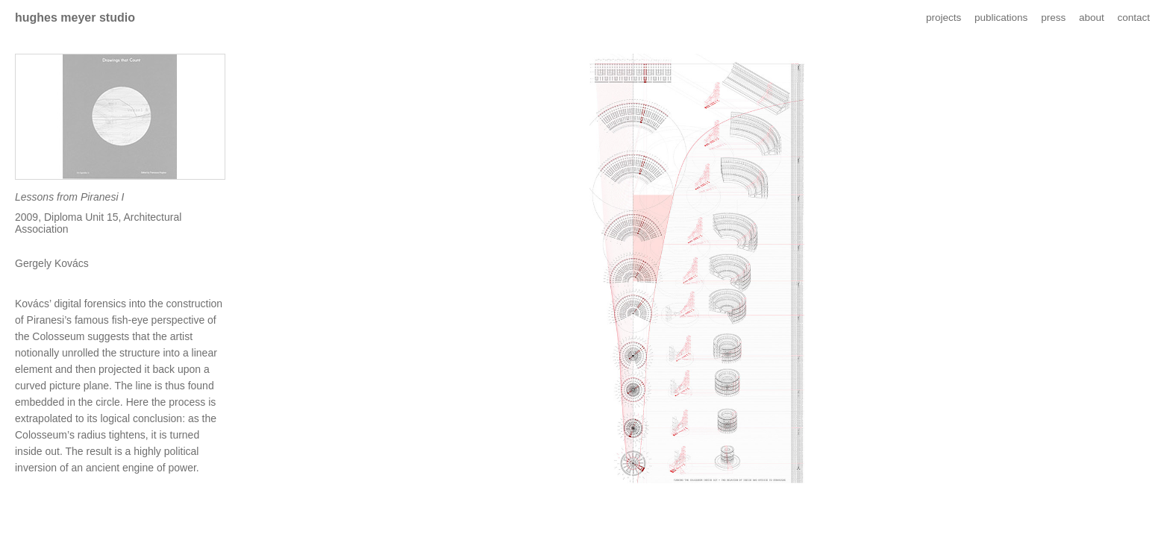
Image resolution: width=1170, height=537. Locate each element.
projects (943, 17)
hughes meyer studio (75, 17)
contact (1133, 17)
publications (1001, 17)
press (1053, 17)
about (1091, 17)
